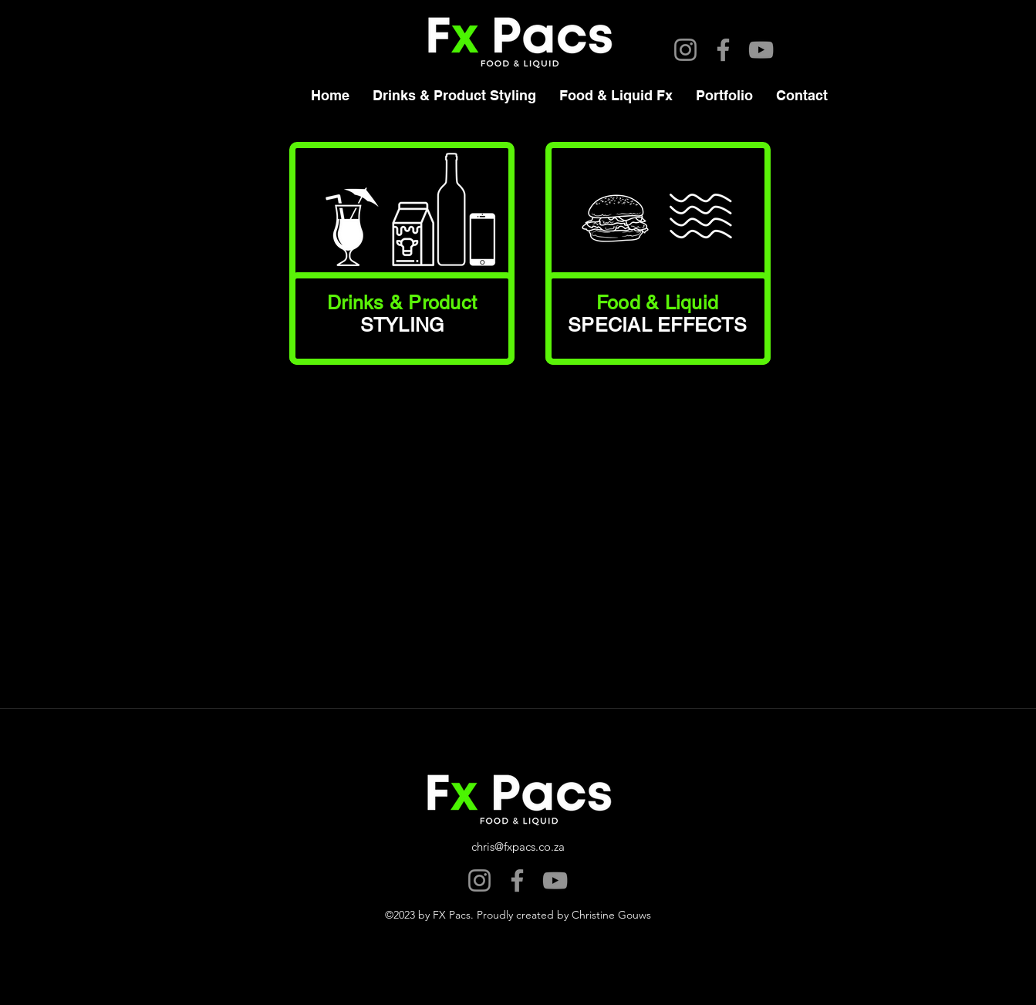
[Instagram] (685, 50)
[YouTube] (761, 50)
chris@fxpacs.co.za (518, 846)
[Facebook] (723, 50)
